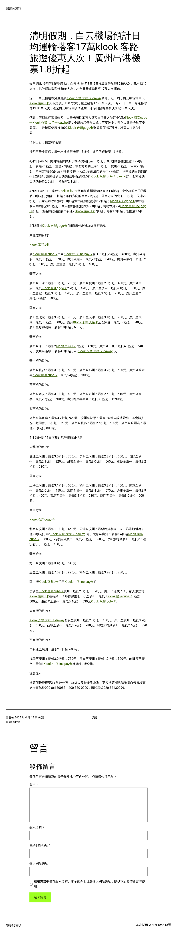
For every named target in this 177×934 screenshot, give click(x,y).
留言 (33, 785)
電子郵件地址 (39, 845)
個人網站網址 (38, 863)
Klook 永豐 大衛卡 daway (84, 98)
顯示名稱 (36, 827)
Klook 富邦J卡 (39, 103)
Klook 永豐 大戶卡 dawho (50, 122)
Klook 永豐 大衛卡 (85, 322)
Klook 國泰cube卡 (45, 254)
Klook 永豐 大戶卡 (103, 601)
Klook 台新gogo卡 (80, 128)
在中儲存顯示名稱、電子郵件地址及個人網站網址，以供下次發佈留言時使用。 (89, 884)
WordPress (156, 925)
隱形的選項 (13, 8)
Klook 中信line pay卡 (78, 254)
